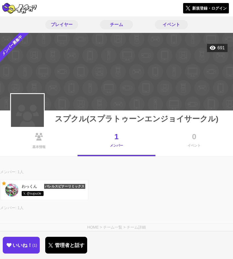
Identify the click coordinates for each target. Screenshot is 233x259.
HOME (93, 227)
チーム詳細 (136, 227)
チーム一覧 (112, 227)
